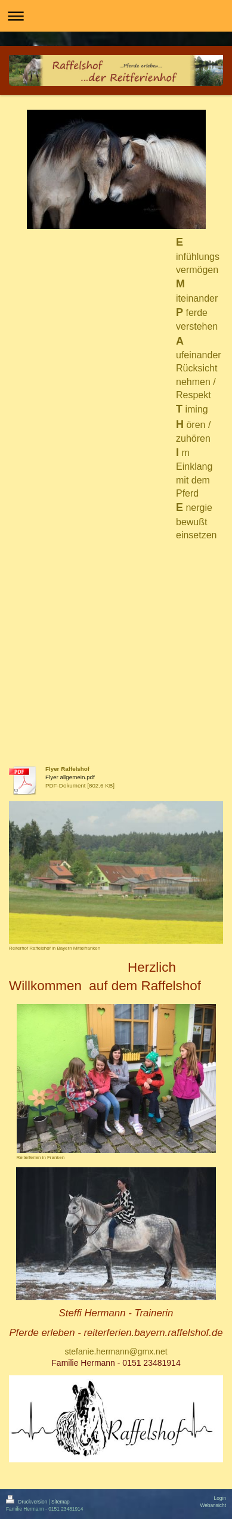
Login (220, 1498)
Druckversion (27, 1502)
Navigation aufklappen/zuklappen (116, 16)
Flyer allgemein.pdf (70, 777)
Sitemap (60, 1502)
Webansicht (213, 1505)
